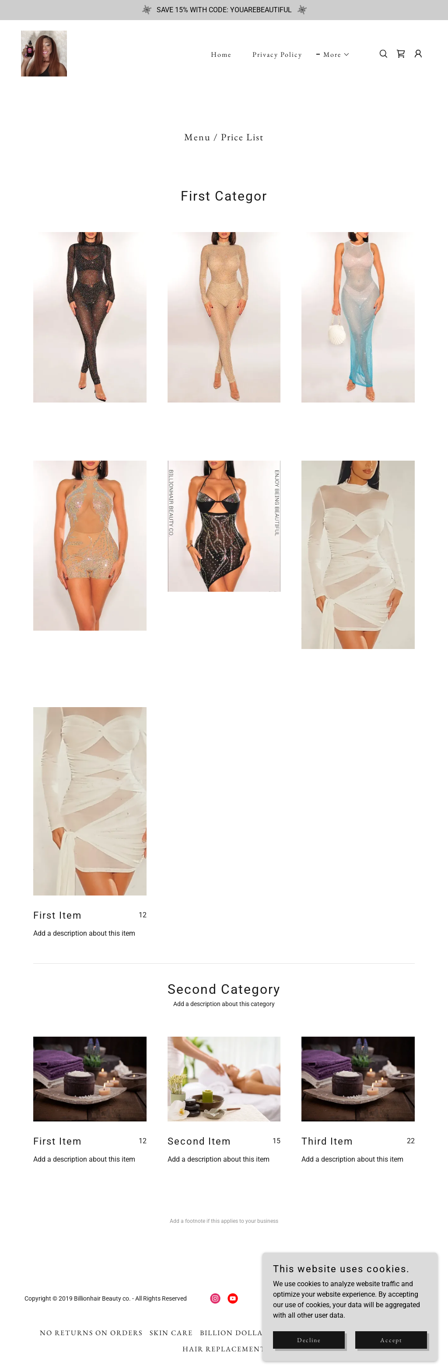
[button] (333, 54)
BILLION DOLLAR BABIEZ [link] (249, 1332)
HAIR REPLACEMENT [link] (224, 1349)
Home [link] (221, 54)
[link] (44, 53)
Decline (309, 1339)
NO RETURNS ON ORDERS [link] (91, 1332)
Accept (391, 1339)
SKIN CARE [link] (171, 1332)
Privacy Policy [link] (277, 54)
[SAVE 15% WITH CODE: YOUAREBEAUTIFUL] (224, 10)
